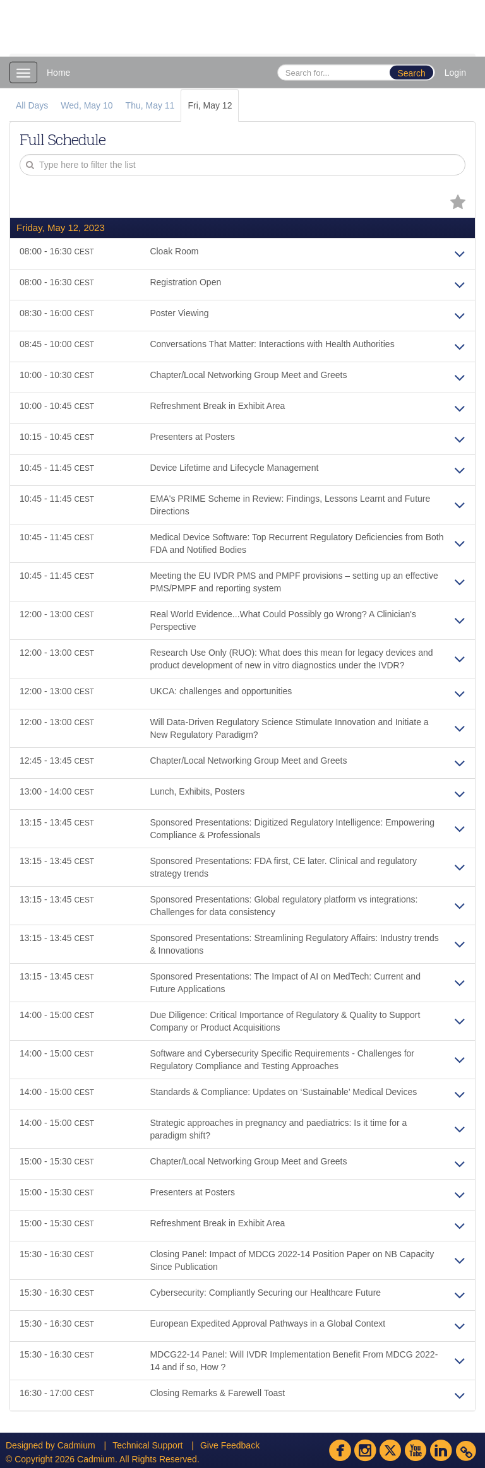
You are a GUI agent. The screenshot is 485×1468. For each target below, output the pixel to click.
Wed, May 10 (86, 105)
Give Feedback (230, 1445)
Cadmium (76, 1445)
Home (58, 73)
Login (455, 73)
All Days (32, 105)
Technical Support (147, 1445)
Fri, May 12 (210, 105)
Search (411, 73)
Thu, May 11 (150, 105)
